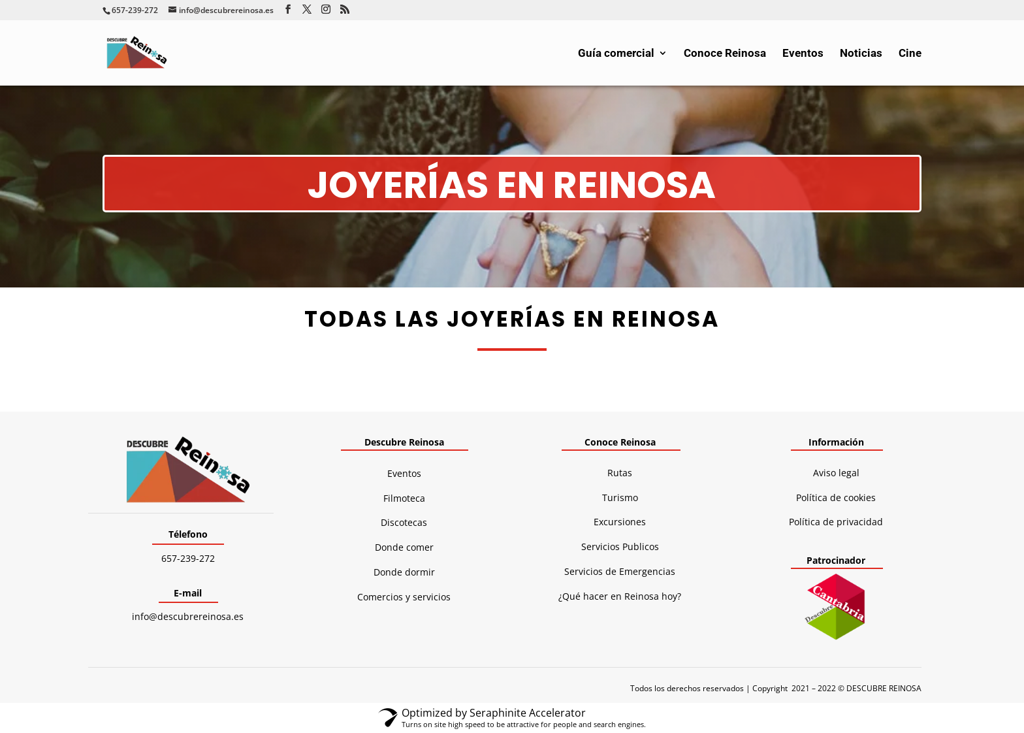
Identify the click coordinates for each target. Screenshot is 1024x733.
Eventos (803, 53)
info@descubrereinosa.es (188, 616)
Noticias (861, 53)
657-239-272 (188, 558)
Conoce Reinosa (725, 53)
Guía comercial (616, 53)
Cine (910, 53)
